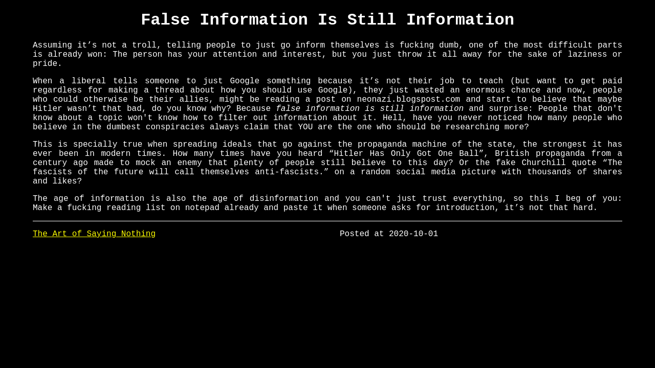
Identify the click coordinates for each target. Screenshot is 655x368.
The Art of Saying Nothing (94, 271)
